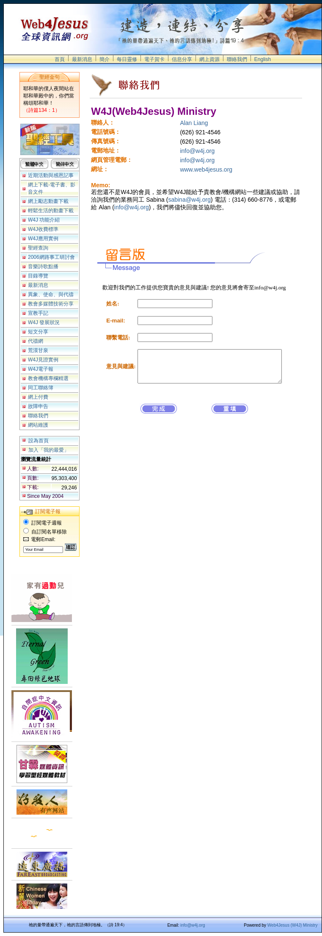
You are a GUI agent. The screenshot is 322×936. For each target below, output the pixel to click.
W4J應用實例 (43, 239)
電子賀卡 (154, 59)
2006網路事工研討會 (51, 257)
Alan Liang (194, 122)
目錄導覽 (38, 276)
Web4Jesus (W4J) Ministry (292, 925)
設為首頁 (38, 441)
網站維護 (38, 425)
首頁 (60, 59)
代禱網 (35, 341)
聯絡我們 (237, 59)
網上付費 (38, 397)
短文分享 (38, 332)
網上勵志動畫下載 (48, 201)
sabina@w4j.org (189, 199)
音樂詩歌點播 (43, 266)
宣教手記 (38, 313)
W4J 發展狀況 (44, 322)
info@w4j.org (197, 150)
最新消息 (82, 59)
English (262, 59)
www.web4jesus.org (206, 169)
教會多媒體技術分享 (51, 304)
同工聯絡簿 (40, 388)
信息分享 (182, 59)
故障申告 (38, 406)
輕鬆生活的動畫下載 (51, 211)
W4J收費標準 (43, 229)
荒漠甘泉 (38, 350)
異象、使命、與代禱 (51, 294)
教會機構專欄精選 (48, 378)
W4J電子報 (40, 369)
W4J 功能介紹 (44, 220)
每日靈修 (127, 59)
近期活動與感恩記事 (51, 175)
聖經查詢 (38, 248)
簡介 (104, 59)
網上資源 (209, 59)
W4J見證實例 (43, 360)
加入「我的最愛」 (48, 450)
